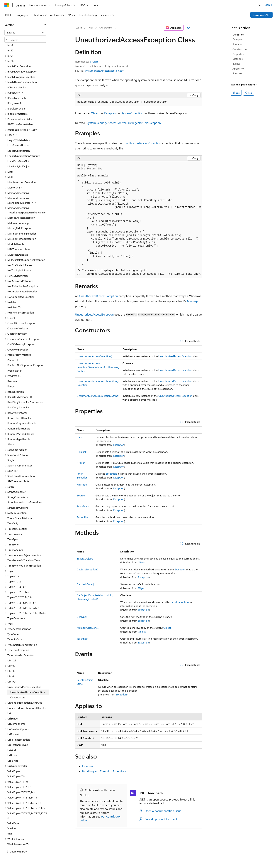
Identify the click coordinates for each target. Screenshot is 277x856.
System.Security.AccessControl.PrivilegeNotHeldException (123, 123)
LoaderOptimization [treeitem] (18, 138)
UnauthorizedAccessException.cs (103, 70)
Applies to (238, 68)
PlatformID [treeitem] (13, 347)
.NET (90, 27)
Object (95, 113)
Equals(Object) (85, 558)
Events (236, 63)
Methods (237, 58)
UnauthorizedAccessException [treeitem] (27, 679)
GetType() (82, 617)
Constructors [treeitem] (17, 684)
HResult (81, 462)
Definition (238, 34)
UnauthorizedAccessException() (94, 356)
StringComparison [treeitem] (17, 484)
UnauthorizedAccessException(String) (98, 395)
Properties (238, 54)
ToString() (82, 638)
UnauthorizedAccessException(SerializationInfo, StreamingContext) (98, 367)
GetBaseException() (87, 569)
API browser (106, 27)
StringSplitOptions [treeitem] (17, 495)
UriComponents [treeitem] (16, 711)
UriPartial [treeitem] (12, 748)
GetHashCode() (85, 584)
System (94, 61)
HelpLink (81, 452)
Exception (110, 113)
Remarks (237, 44)
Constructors (239, 49)
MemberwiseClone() (88, 627)
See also (237, 73)
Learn (79, 27)
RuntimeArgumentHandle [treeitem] (21, 410)
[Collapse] (45, 24)
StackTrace (83, 506)
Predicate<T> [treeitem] (15, 358)
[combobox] (25, 33)
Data (79, 437)
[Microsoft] (6, 5)
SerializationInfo (180, 602)
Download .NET (262, 15)
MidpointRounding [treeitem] (18, 210)
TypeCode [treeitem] (12, 621)
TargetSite (82, 517)
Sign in (269, 4)
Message (192, 301)
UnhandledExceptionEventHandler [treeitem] (26, 695)
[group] (138, 219)
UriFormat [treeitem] (13, 721)
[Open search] (259, 5)
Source (81, 495)
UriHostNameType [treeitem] (17, 732)
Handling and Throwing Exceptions (104, 771)
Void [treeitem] (9, 821)
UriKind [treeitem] (11, 737)
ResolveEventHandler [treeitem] (19, 405)
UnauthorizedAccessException (142, 143)
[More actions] (199, 28)
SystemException (132, 113)
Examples (237, 39)
